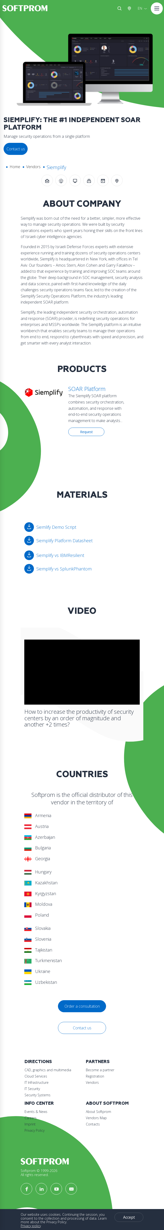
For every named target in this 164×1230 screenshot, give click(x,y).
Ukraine (37, 971)
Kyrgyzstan (40, 893)
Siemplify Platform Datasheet (64, 540)
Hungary (37, 872)
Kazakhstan (40, 883)
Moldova (38, 904)
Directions (38, 1062)
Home (15, 166)
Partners (98, 1062)
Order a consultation (82, 1006)
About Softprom (107, 1103)
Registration (95, 1076)
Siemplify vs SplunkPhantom (64, 568)
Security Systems (37, 1095)
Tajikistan (38, 950)
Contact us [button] (15, 149)
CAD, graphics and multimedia (48, 1070)
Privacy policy (31, 1225)
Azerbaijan (39, 837)
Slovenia (37, 939)
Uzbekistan (40, 982)
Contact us (82, 1028)
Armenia (37, 815)
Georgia (37, 858)
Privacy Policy (34, 1130)
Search (119, 8)
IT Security (32, 1088)
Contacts (93, 1124)
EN (140, 8)
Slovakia (37, 928)
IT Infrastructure (37, 1082)
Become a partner (100, 1070)
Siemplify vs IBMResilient (60, 555)
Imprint (30, 1124)
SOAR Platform (87, 389)
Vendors (33, 166)
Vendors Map (96, 1118)
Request (86, 432)
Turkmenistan (43, 960)
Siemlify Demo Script (56, 527)
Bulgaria (37, 848)
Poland (36, 915)
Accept (129, 1217)
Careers (31, 1118)
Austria (130, 8)
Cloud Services (36, 1076)
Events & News (36, 1111)
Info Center (39, 1103)
